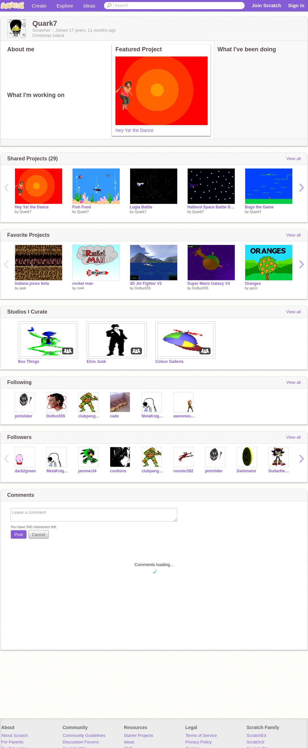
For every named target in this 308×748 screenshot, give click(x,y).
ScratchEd (256, 735)
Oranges (253, 283)
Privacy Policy (198, 742)
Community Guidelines (83, 735)
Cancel (38, 534)
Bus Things (28, 361)
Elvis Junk (96, 361)
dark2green (25, 471)
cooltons (118, 471)
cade (114, 416)
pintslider (23, 416)
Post (18, 534)
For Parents (12, 742)
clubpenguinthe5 (89, 416)
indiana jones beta (32, 283)
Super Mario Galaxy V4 (208, 283)
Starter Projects (138, 735)
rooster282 (183, 471)
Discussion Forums (80, 742)
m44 (80, 288)
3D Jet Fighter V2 (146, 283)
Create (39, 5)
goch (254, 288)
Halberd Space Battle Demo (211, 207)
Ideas (89, 5)
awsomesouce (184, 416)
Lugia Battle (141, 207)
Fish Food (81, 207)
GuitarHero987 (279, 471)
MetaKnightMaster (152, 416)
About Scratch (14, 735)
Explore (65, 5)
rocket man (82, 283)
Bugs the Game (259, 207)
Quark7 (25, 212)
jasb (23, 288)
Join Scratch (266, 5)
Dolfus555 (143, 288)
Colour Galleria (169, 361)
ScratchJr (256, 742)
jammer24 (87, 471)
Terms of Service (201, 735)
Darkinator (246, 471)
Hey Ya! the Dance (134, 130)
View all (293, 158)
